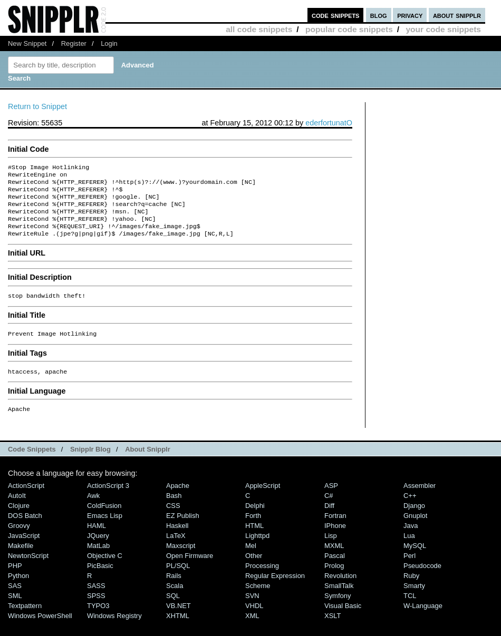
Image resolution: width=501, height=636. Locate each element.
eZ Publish (182, 530)
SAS (15, 600)
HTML (254, 540)
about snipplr (457, 15)
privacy (409, 15)
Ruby (411, 590)
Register (73, 43)
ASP (331, 500)
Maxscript (180, 560)
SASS (96, 600)
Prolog (334, 580)
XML (252, 630)
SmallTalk (338, 600)
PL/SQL (178, 580)
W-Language (422, 620)
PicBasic (100, 580)
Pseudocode (422, 580)
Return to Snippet (37, 106)
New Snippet (27, 43)
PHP (15, 580)
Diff (329, 520)
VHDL (254, 620)
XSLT (332, 630)
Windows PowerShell (40, 630)
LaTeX (176, 550)
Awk (93, 510)
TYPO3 (98, 620)
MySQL (414, 560)
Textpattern (25, 620)
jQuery (98, 550)
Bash (174, 510)
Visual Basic (342, 620)
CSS (173, 520)
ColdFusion (104, 520)
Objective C (104, 570)
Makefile (20, 560)
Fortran (335, 530)
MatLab (98, 560)
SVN (252, 610)
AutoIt (17, 510)
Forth (253, 530)
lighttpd (257, 550)
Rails (173, 590)
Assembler (419, 500)
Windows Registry (114, 630)
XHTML (177, 630)
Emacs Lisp (104, 530)
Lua (409, 550)
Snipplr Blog (90, 464)
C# (328, 510)
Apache (177, 500)
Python (18, 590)
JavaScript (24, 550)
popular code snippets (349, 29)
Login (109, 43)
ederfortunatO (328, 123)
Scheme (258, 600)
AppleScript (262, 500)
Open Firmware (189, 570)
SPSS (96, 610)
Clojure (19, 520)
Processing (262, 580)
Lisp (330, 550)
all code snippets (259, 29)
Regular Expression (275, 590)
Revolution (340, 590)
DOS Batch (25, 530)
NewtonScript (28, 570)
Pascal (334, 570)
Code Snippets (32, 464)
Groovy (19, 540)
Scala (174, 600)
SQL (173, 610)
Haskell (177, 540)
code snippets (336, 15)
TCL (409, 610)
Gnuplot (415, 530)
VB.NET (178, 620)
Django (414, 520)
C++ (409, 510)
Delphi (255, 520)
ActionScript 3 (108, 500)
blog (378, 15)
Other (253, 570)
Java (410, 540)
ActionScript (26, 500)
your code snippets (443, 29)
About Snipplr (147, 464)
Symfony (337, 610)
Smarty (414, 600)
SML (15, 610)
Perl (409, 570)
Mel (250, 560)
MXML (334, 560)
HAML (96, 540)
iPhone (335, 540)
